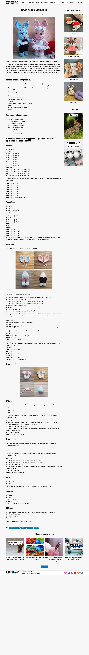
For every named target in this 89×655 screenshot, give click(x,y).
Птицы (37, 2)
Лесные (23, 527)
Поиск (62, 2)
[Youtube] (69, 573)
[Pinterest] (75, 573)
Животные (24, 2)
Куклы (41, 2)
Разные (46, 2)
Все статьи (44, 566)
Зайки (18, 527)
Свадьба (36, 527)
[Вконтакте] (81, 573)
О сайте (67, 2)
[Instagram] (65, 573)
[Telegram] (72, 573)
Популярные (31, 2)
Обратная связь (78, 2)
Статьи (72, 2)
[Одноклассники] (78, 573)
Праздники (53, 2)
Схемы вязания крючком (12, 2)
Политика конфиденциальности (37, 571)
